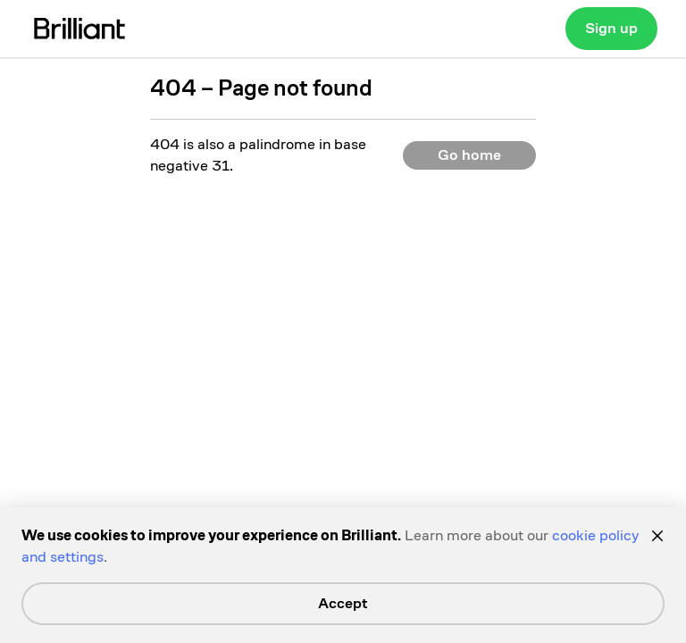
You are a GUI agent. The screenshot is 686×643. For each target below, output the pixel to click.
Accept (343, 603)
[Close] (657, 536)
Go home (469, 155)
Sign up (611, 28)
